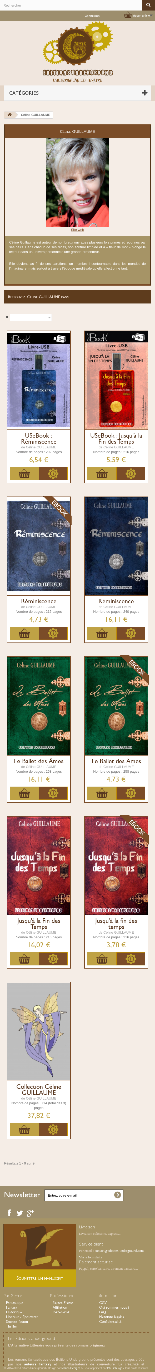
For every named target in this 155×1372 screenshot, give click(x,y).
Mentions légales (111, 1317)
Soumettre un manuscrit (40, 1278)
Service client (91, 1244)
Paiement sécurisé (96, 1261)
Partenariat (61, 1312)
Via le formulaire (90, 1257)
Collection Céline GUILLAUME (38, 1090)
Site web (77, 230)
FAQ (102, 1312)
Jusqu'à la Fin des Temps (38, 924)
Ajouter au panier (24, 473)
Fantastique (14, 1302)
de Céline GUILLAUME (38, 447)
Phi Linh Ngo (114, 1368)
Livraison (87, 1226)
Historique (14, 1312)
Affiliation (60, 1307)
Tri (6, 317)
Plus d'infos (53, 473)
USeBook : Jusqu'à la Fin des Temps (116, 439)
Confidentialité (110, 1321)
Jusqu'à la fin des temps (116, 924)
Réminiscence (39, 601)
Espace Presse (63, 1302)
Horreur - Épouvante (22, 1317)
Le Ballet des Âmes (38, 761)
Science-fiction (17, 1321)
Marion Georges (71, 1368)
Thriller (11, 1326)
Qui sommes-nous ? (114, 1307)
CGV (103, 1302)
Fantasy (11, 1307)
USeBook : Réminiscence (39, 439)
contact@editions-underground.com (119, 1250)
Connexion (92, 15)
